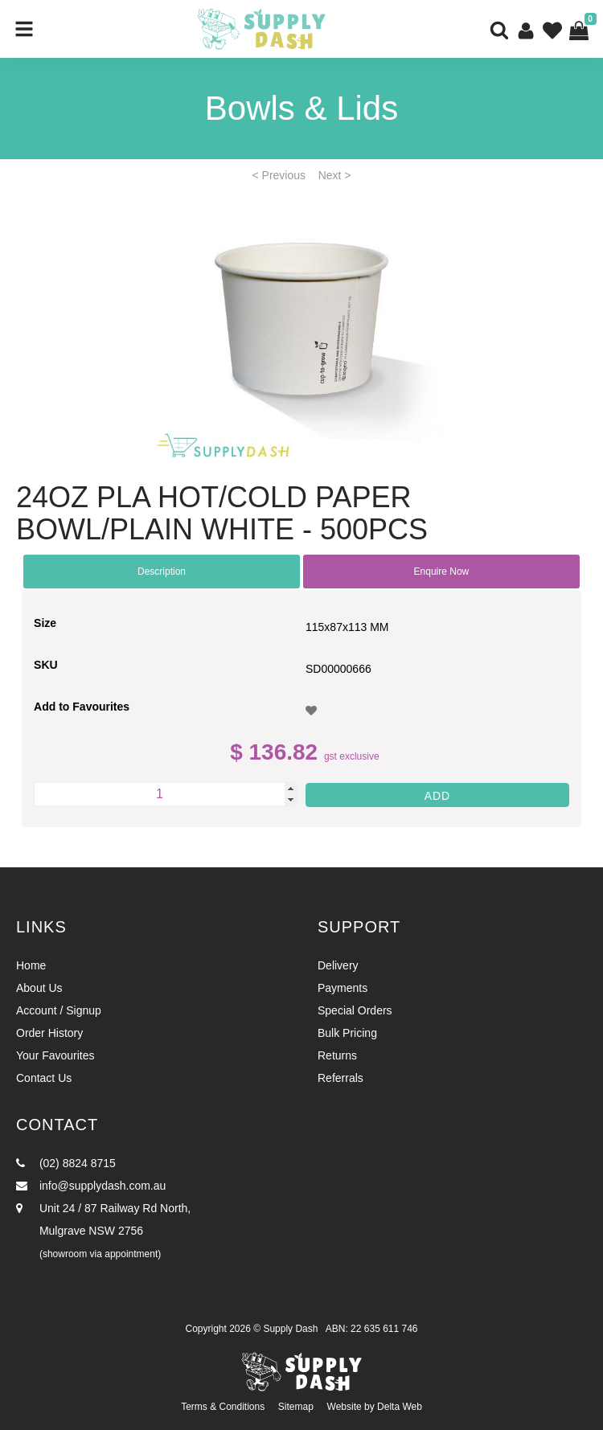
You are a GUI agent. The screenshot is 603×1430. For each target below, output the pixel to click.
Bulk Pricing (347, 1032)
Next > (334, 175)
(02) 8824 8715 (66, 1163)
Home (31, 965)
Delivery (338, 965)
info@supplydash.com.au (91, 1185)
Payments (342, 987)
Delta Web (399, 1406)
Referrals (340, 1077)
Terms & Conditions (223, 1406)
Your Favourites (55, 1055)
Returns (337, 1055)
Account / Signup (58, 1010)
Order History (49, 1032)
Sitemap (296, 1406)
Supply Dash (290, 1328)
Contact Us (44, 1077)
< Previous (279, 175)
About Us (39, 987)
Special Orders (355, 1010)
